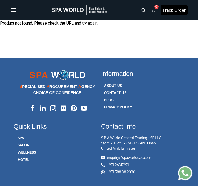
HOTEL (23, 159)
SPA (21, 138)
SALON (23, 145)
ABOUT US (113, 85)
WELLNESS (27, 152)
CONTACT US (115, 92)
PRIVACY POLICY (118, 107)
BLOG (109, 100)
